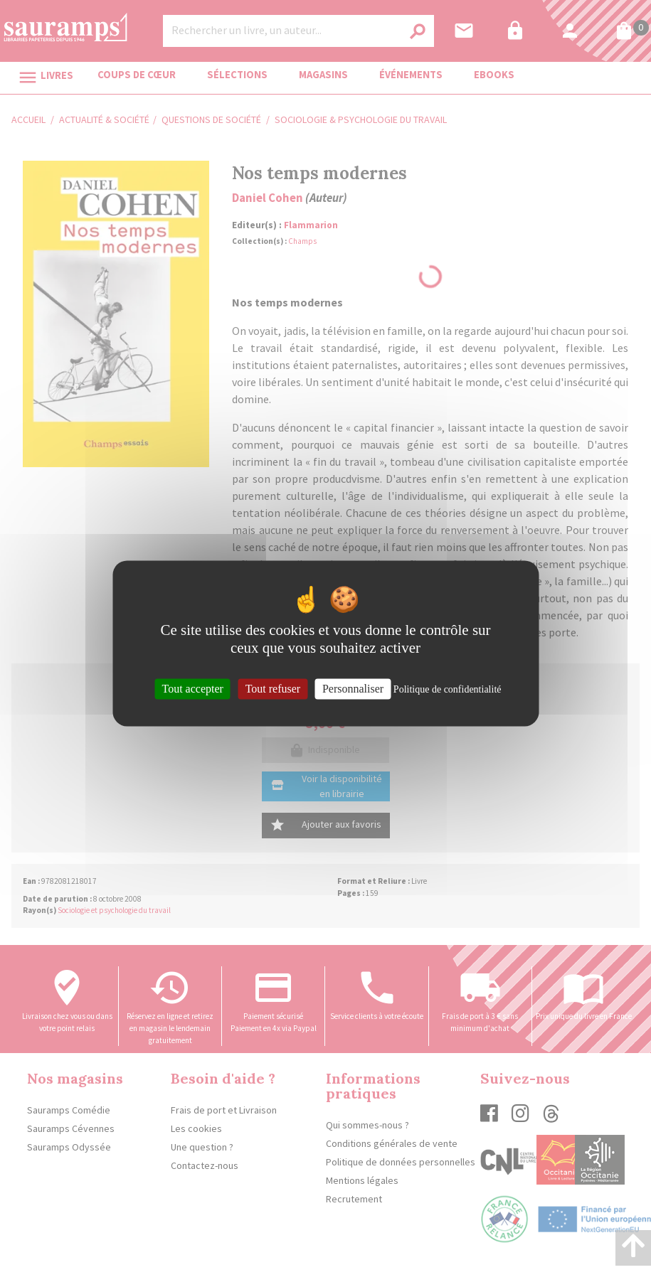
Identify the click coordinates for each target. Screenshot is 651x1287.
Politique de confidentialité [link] (447, 689)
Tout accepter (192, 689)
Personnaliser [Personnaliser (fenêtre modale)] (352, 689)
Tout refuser (273, 689)
